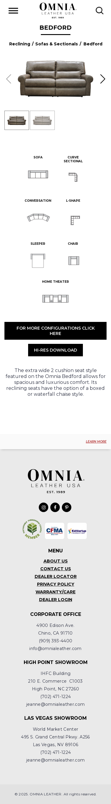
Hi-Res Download (55, 350)
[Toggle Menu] (13, 10)
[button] (103, 78)
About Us (56, 561)
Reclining (19, 44)
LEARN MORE (96, 442)
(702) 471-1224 (55, 696)
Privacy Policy (55, 584)
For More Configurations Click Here (56, 330)
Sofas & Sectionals (56, 44)
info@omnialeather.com (55, 648)
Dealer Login (55, 599)
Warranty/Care (55, 592)
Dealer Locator (56, 576)
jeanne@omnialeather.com (55, 704)
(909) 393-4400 (56, 640)
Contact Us (55, 568)
